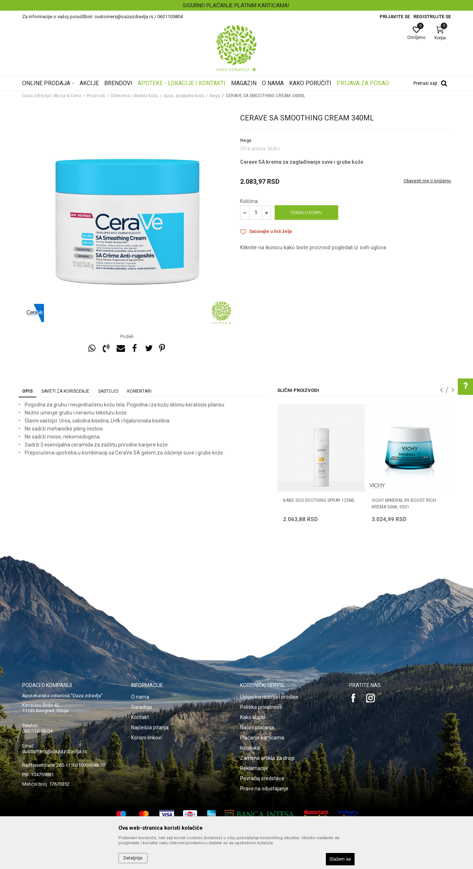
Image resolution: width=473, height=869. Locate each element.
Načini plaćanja (257, 727)
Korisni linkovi (146, 738)
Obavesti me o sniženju (427, 180)
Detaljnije (133, 858)
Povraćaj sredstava (262, 778)
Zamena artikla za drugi (267, 758)
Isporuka (250, 748)
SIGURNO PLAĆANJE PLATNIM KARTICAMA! (236, 5)
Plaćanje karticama (262, 738)
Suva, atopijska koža (183, 95)
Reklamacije (254, 768)
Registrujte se (432, 16)
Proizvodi (95, 95)
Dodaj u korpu (306, 212)
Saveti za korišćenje (65, 391)
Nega (215, 95)
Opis (27, 391)
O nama (140, 697)
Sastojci (108, 391)
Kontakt (140, 717)
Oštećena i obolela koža (134, 95)
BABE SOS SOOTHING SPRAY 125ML (319, 500)
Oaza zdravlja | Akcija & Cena (51, 95)
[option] (236, 5)
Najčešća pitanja (150, 727)
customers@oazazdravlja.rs (54, 751)
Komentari (139, 391)
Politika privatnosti (261, 707)
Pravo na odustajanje (264, 788)
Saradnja (141, 707)
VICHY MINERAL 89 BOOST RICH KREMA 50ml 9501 (404, 503)
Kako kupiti (252, 717)
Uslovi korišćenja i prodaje (269, 697)
